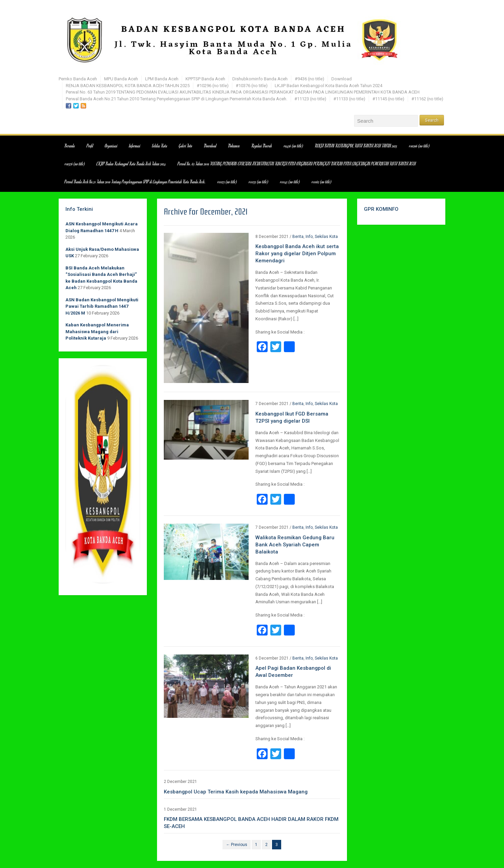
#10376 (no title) (252, 85)
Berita (298, 236)
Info (309, 236)
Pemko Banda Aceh (78, 78)
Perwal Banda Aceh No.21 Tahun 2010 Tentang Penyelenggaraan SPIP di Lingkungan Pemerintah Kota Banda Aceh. (176, 98)
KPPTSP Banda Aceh (205, 78)
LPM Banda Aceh (161, 78)
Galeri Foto (185, 146)
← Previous (236, 844)
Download (341, 78)
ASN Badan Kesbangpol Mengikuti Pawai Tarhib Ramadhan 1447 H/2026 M (101, 306)
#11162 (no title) (427, 98)
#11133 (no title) (349, 98)
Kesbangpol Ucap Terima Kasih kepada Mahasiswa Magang (236, 792)
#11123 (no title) (310, 98)
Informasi (134, 146)
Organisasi (111, 146)
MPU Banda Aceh (121, 78)
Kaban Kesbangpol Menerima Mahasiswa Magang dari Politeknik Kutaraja (97, 331)
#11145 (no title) (388, 98)
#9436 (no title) (309, 78)
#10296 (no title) (213, 85)
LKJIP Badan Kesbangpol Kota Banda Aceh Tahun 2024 (328, 85)
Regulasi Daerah (261, 146)
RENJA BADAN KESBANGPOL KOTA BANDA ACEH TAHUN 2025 (128, 85)
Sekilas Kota (159, 146)
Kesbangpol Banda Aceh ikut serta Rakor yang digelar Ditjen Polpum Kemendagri (297, 253)
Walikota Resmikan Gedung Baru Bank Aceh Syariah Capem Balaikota (294, 544)
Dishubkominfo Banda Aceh (260, 78)
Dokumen (234, 146)
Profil (89, 146)
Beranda (69, 146)
